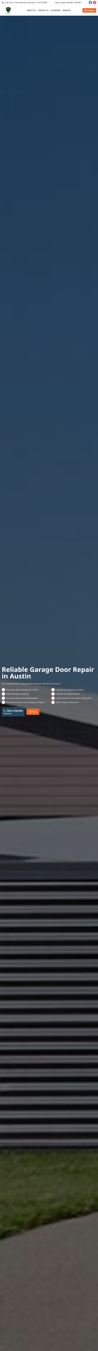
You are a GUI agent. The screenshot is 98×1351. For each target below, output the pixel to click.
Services (67, 10)
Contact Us (43, 10)
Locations (55, 10)
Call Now (33, 711)
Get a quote (89, 10)
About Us (31, 10)
